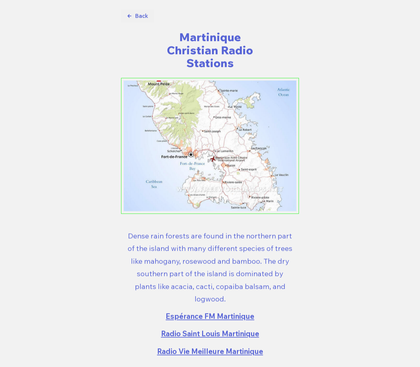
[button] (137, 16)
